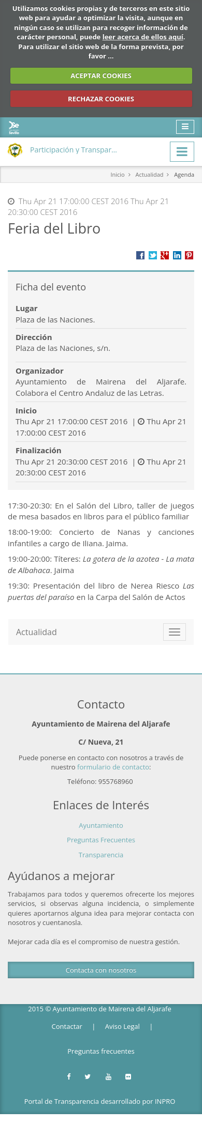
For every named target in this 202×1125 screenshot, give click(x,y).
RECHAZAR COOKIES (101, 98)
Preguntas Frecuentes (101, 839)
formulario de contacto (113, 767)
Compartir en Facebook (140, 255)
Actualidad (149, 174)
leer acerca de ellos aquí (143, 36)
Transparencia (101, 854)
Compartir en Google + (165, 255)
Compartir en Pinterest (189, 255)
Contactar (67, 1026)
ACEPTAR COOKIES (101, 75)
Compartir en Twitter (153, 255)
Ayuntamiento (101, 825)
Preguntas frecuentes (100, 1051)
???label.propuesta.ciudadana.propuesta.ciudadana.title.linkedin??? (177, 255)
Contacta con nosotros (101, 970)
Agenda (184, 174)
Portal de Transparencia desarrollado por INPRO (100, 1101)
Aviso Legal (122, 1026)
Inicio (117, 174)
